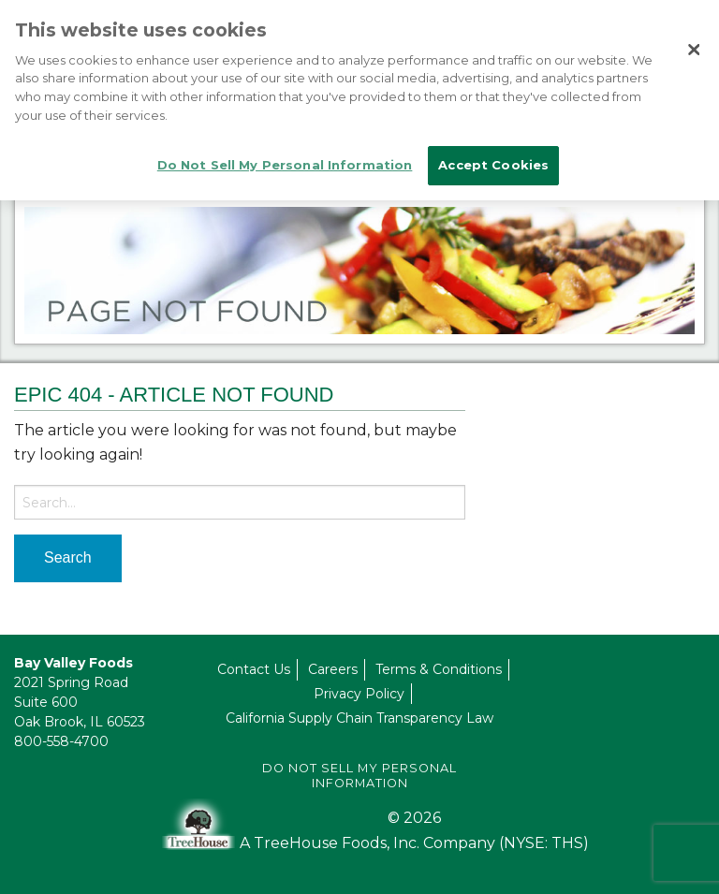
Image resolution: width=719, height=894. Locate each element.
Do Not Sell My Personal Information (359, 775)
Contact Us (253, 669)
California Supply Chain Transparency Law (359, 718)
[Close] (693, 49)
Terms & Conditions (438, 669)
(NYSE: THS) (544, 843)
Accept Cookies (493, 164)
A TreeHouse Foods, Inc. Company (369, 843)
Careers (333, 669)
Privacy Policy (359, 693)
